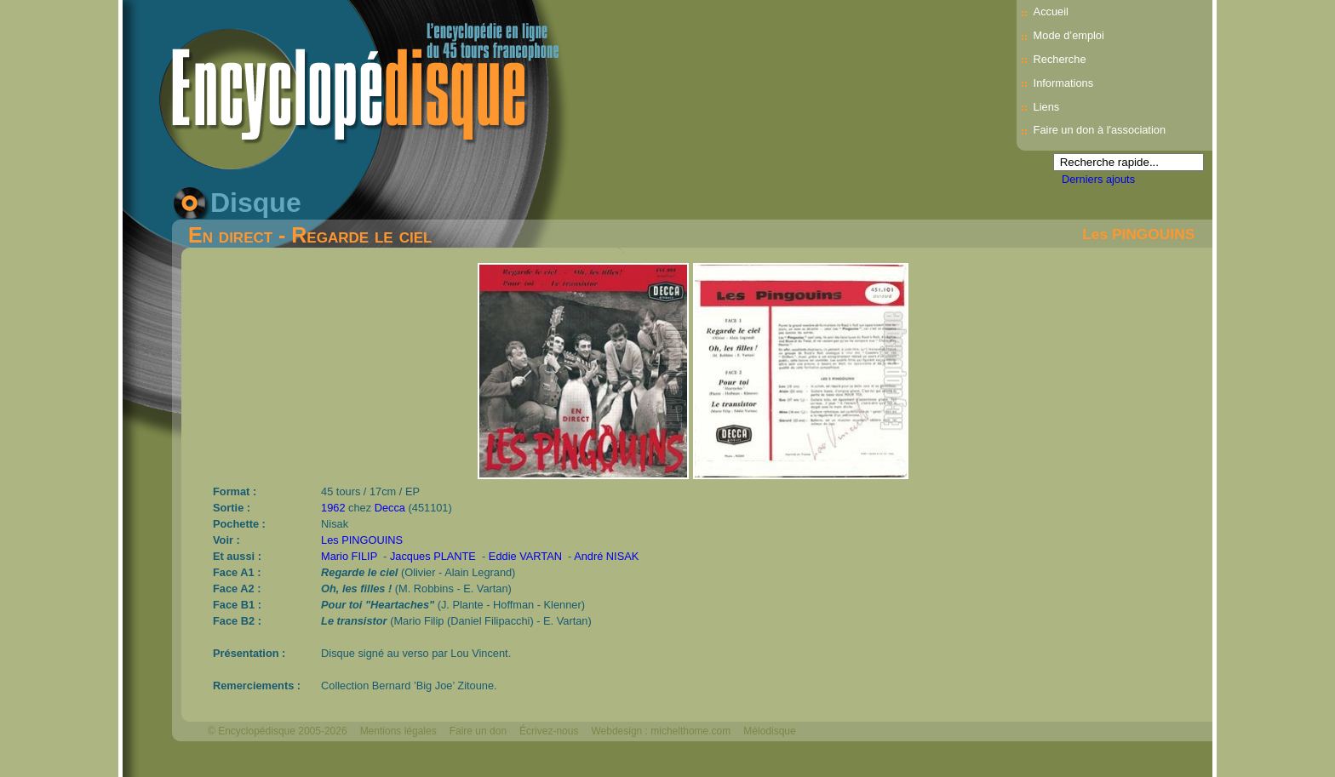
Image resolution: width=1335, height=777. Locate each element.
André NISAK (606, 556)
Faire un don (478, 731)
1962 (333, 507)
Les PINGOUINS (1138, 234)
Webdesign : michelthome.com (661, 731)
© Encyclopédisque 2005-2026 (277, 731)
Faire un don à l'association (1100, 129)
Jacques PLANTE (433, 556)
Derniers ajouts (1098, 179)
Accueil (1051, 11)
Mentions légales (398, 731)
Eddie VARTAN (525, 556)
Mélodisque (769, 731)
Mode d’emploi (1069, 35)
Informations (1063, 83)
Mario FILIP (349, 556)
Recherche (1060, 59)
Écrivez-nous (548, 731)
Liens (1047, 106)
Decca (390, 507)
